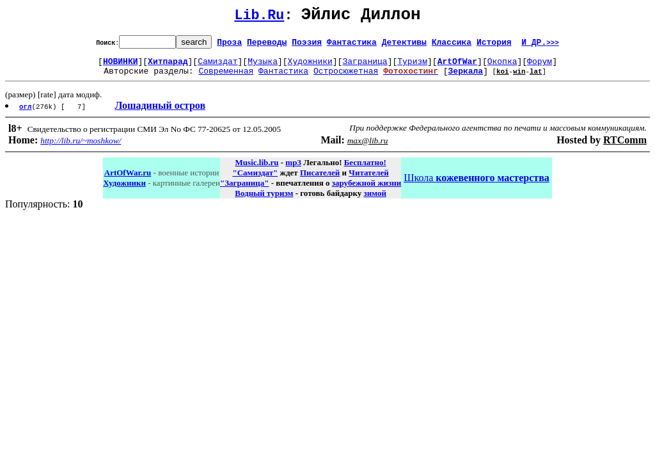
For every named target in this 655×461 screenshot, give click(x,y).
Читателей (368, 180)
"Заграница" (244, 190)
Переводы (267, 45)
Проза (229, 45)
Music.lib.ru (257, 170)
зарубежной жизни (367, 190)
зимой (375, 201)
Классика (451, 45)
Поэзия (307, 45)
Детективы (404, 45)
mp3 (293, 170)
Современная (225, 78)
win (519, 78)
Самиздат (217, 66)
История (494, 45)
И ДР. (540, 45)
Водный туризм (264, 201)
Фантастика (352, 45)
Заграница (364, 66)
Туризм (412, 66)
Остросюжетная (345, 78)
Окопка (502, 66)
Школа (476, 185)
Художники (310, 66)
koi (502, 78)
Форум (539, 66)
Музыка (263, 66)
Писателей (320, 180)
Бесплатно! (365, 170)
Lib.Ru (259, 17)
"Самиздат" (255, 180)
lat (536, 78)
